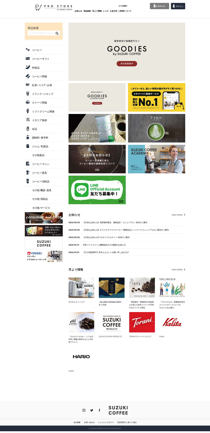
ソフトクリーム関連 (43, 111)
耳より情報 (86, 7)
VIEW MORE (176, 215)
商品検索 (76, 7)
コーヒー (37, 50)
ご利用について (114, 6)
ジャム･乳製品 (40, 146)
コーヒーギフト (40, 58)
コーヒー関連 (39, 76)
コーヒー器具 (39, 172)
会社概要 (77, 424)
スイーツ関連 (39, 102)
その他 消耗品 (40, 198)
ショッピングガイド (106, 424)
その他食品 (38, 155)
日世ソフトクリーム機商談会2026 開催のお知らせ (100, 245)
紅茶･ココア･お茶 (42, 85)
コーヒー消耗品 (40, 181)
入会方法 (103, 7)
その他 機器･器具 (41, 190)
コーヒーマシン (40, 163)
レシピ (95, 7)
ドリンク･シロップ (42, 93)
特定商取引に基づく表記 (126, 424)
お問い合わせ (89, 424)
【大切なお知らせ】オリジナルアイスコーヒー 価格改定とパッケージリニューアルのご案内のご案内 (123, 230)
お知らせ (67, 7)
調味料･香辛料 (40, 137)
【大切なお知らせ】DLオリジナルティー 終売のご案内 (102, 238)
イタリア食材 (39, 120)
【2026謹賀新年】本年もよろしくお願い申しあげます (101, 253)
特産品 (36, 67)
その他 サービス (41, 207)
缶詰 (34, 128)
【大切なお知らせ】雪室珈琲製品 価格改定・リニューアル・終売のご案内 (111, 222)
